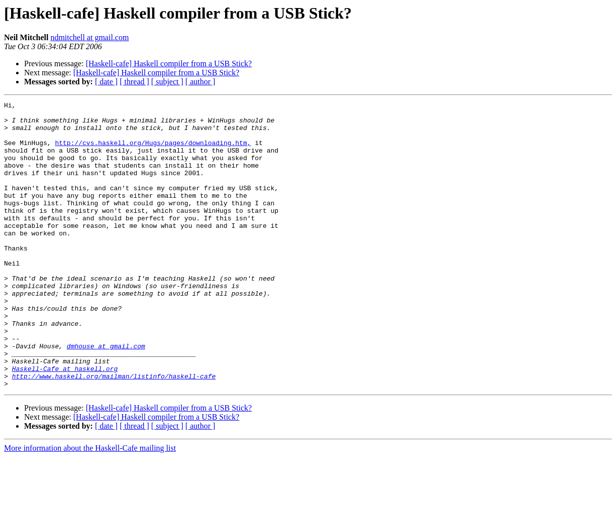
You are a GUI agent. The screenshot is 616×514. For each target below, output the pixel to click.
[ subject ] (167, 81)
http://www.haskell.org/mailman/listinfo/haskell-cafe (114, 431)
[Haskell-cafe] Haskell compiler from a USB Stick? (169, 63)
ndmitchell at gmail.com (89, 37)
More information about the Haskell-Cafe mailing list (90, 505)
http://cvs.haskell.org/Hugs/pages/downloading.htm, (153, 151)
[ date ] (106, 81)
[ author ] (200, 81)
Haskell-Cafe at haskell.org (65, 422)
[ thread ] (134, 81)
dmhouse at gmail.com (106, 395)
